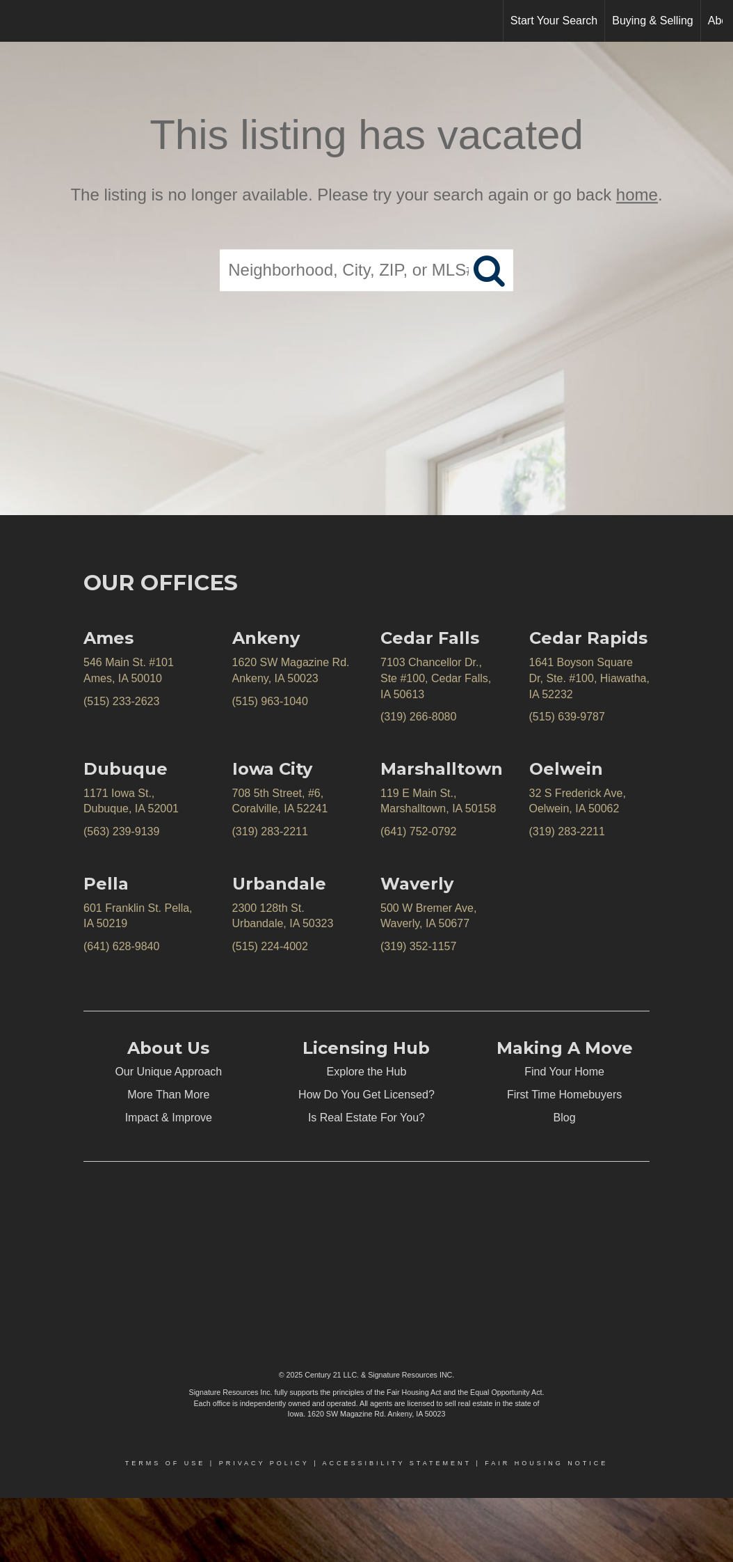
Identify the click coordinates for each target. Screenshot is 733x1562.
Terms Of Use (165, 1463)
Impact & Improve (168, 1117)
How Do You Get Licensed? (366, 1094)
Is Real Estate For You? (366, 1117)
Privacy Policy (264, 1463)
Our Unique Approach (168, 1072)
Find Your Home (564, 1072)
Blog (565, 1117)
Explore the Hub (367, 1072)
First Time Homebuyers (564, 1094)
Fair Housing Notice (546, 1463)
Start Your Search (553, 20)
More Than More (168, 1094)
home (637, 194)
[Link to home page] (17, 21)
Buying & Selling (652, 20)
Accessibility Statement (397, 1463)
